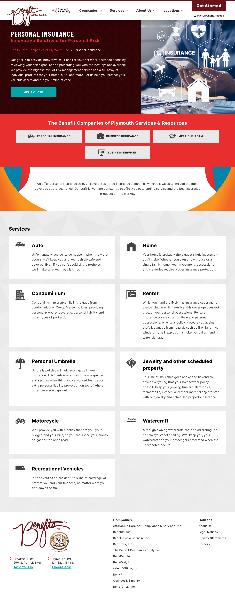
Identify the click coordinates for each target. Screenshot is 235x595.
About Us (205, 526)
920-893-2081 (61, 567)
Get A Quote (33, 92)
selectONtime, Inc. (126, 568)
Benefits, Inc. (122, 532)
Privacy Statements (212, 538)
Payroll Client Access (209, 15)
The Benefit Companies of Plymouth (138, 550)
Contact (205, 520)
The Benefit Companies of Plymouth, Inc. (40, 50)
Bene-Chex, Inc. (124, 586)
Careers (204, 544)
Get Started (208, 5)
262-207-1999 (23, 567)
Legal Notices (208, 532)
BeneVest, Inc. (123, 562)
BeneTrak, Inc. (123, 544)
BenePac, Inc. (123, 556)
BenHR (118, 574)
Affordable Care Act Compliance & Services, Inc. (147, 526)
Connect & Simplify (126, 580)
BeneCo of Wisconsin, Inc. (131, 538)
